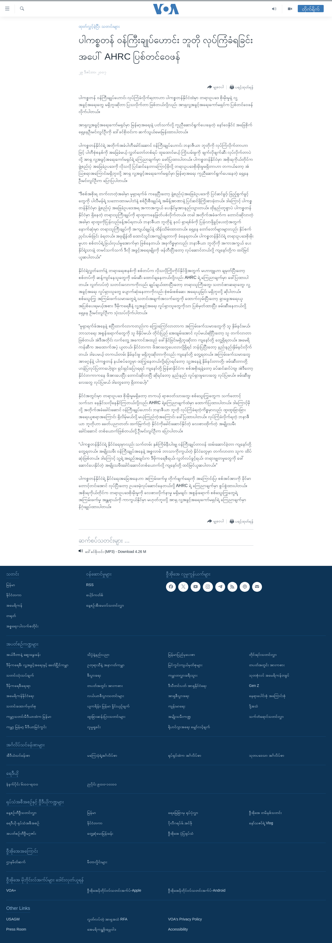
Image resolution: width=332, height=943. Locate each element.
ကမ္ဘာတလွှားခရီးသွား (182, 675)
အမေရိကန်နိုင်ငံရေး (20, 696)
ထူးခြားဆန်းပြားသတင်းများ (106, 716)
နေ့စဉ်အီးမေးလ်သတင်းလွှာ (105, 605)
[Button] (215, 87)
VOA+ (11, 890)
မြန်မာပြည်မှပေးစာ (181, 654)
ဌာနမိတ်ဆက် (16, 862)
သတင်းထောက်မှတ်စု (21, 706)
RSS (90, 584)
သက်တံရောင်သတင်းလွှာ (266, 716)
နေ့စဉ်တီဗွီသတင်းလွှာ (21, 813)
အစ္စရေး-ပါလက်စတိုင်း (22, 626)
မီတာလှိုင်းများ (97, 862)
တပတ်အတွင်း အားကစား (105, 685)
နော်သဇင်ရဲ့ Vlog (261, 823)
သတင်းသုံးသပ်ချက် (20, 675)
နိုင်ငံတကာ (14, 595)
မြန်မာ (10, 584)
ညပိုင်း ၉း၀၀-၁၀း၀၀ (102, 784)
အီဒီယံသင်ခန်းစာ (18, 755)
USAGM (12, 919)
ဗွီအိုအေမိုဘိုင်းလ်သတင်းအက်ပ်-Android (196, 890)
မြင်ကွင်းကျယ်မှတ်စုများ (185, 665)
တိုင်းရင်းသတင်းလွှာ (263, 654)
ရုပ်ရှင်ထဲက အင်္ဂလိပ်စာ (184, 755)
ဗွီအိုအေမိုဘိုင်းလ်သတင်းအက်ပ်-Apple (114, 890)
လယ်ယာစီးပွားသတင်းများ (105, 696)
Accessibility (178, 929)
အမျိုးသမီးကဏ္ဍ (179, 716)
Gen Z (254, 685)
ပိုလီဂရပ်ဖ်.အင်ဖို (180, 823)
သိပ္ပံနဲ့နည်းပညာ (98, 654)
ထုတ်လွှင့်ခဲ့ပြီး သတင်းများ (99, 26)
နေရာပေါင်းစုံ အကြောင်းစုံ (267, 696)
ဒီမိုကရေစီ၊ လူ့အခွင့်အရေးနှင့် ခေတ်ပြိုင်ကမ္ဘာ (37, 665)
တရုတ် (11, 616)
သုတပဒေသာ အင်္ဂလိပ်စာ (266, 755)
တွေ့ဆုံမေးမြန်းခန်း (100, 833)
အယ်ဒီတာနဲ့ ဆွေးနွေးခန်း (23, 654)
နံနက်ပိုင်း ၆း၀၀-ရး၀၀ (22, 784)
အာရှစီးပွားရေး (178, 696)
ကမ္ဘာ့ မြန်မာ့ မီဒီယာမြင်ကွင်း (26, 727)
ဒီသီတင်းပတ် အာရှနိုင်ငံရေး (187, 685)
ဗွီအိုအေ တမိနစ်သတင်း (265, 813)
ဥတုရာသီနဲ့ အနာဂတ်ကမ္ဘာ (106, 665)
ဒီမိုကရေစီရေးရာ (18, 685)
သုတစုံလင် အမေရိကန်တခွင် (269, 675)
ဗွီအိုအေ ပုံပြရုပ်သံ (180, 833)
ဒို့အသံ (253, 706)
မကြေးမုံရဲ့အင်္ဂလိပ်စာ (102, 755)
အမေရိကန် (14, 605)
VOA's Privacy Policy (185, 919)
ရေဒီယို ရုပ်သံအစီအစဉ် (22, 823)
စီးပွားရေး (94, 675)
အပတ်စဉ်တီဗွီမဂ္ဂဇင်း (21, 833)
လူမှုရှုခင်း (94, 727)
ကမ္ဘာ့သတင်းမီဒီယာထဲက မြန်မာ (28, 716)
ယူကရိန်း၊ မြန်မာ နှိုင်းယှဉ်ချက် (108, 706)
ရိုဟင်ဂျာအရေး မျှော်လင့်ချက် (189, 727)
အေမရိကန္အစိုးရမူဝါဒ (101, 929)
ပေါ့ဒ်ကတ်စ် (94, 595)
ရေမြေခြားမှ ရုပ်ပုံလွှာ (183, 813)
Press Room (16, 929)
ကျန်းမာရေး (176, 706)
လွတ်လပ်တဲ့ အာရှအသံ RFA (107, 919)
